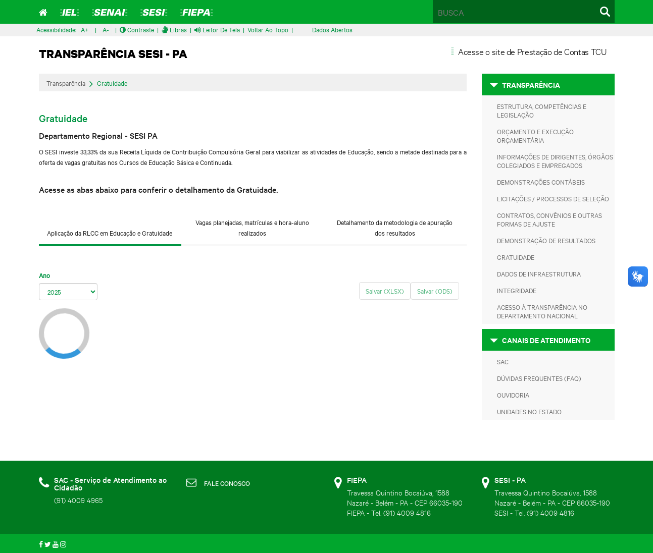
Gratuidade (112, 83)
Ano (44, 275)
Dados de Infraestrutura (539, 273)
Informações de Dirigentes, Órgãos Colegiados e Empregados (555, 161)
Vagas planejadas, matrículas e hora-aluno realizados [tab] (252, 227)
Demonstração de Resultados (546, 240)
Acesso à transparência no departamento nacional (542, 311)
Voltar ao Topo (267, 29)
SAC (503, 361)
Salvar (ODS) (435, 290)
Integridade (516, 290)
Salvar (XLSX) (385, 290)
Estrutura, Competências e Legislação (541, 110)
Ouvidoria (513, 394)
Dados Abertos (332, 29)
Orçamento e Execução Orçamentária (535, 135)
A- (106, 29)
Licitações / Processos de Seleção (553, 198)
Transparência (65, 82)
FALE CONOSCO (227, 482)
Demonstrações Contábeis (541, 181)
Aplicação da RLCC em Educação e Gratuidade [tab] (109, 232)
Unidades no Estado (529, 411)
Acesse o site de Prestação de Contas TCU (532, 51)
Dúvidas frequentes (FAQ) (539, 377)
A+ (85, 29)
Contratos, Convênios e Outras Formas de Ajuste (549, 219)
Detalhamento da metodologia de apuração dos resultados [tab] (395, 227)
